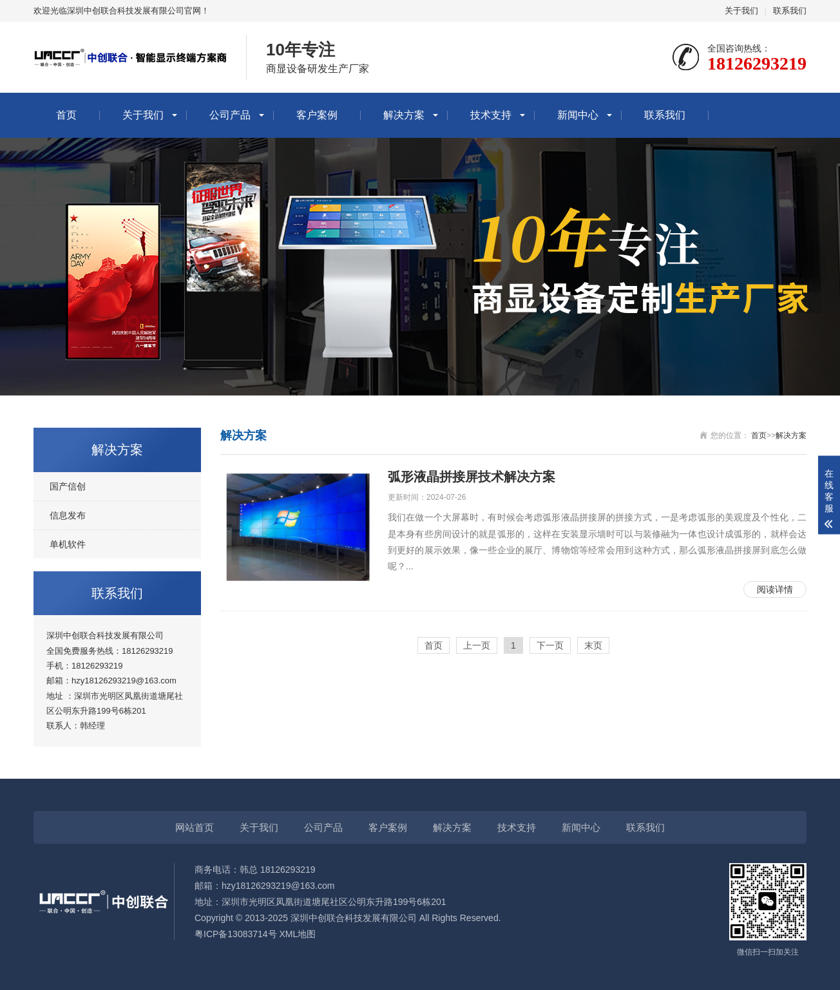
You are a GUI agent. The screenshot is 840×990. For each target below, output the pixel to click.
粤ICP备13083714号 (236, 934)
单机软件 (68, 544)
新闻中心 (577, 114)
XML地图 (298, 934)
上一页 (476, 645)
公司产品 (230, 114)
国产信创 (68, 486)
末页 (593, 645)
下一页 (550, 645)
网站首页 (194, 827)
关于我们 (741, 10)
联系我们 (790, 10)
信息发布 (68, 515)
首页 (66, 114)
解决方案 (404, 114)
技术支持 (490, 114)
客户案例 (317, 114)
